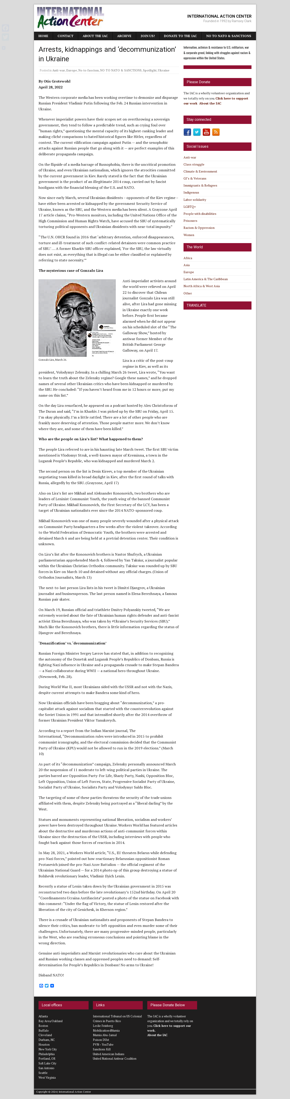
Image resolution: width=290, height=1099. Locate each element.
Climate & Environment (200, 171)
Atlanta (43, 1016)
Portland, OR (47, 1058)
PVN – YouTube (103, 1044)
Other (188, 293)
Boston (43, 1026)
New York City (48, 1049)
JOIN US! (148, 36)
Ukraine (163, 70)
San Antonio (46, 1068)
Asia (187, 265)
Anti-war (58, 70)
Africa (188, 258)
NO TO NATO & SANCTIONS (228, 36)
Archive (124, 36)
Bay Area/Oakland (51, 1021)
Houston (44, 1044)
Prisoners (190, 220)
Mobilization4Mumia (106, 1030)
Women (189, 235)
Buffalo (44, 1030)
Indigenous (191, 192)
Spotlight (150, 70)
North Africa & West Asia (202, 286)
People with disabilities (200, 213)
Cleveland (45, 1035)
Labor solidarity (195, 199)
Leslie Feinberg (103, 1026)
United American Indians (108, 1054)
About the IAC (95, 36)
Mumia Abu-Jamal (105, 1035)
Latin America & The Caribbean (206, 279)
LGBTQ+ (190, 206)
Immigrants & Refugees (200, 185)
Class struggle (194, 164)
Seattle (43, 1073)
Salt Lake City (47, 1063)
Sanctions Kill (102, 1049)
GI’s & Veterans (195, 178)
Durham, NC (47, 1040)
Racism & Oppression (199, 227)
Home (43, 36)
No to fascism (88, 70)
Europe (71, 70)
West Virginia (47, 1077)
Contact (65, 36)
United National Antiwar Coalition (114, 1058)
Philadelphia (47, 1054)
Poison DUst (101, 1040)
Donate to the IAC (180, 36)
